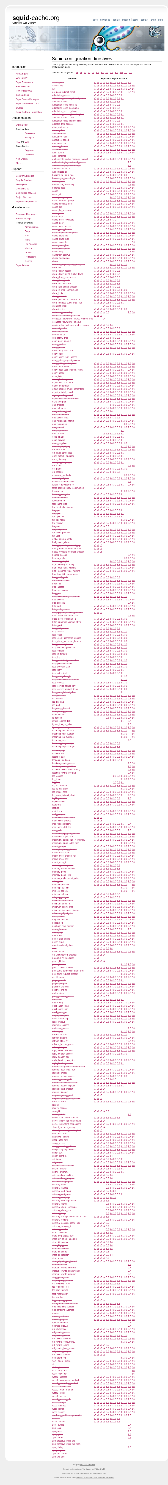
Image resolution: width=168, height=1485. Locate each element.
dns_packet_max (60, 417)
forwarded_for (58, 500)
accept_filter (58, 82)
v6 (85, 72)
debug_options (59, 344)
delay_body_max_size (62, 350)
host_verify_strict (60, 577)
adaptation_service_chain (64, 111)
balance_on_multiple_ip (63, 178)
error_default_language (63, 456)
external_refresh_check (63, 481)
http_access (58, 599)
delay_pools (58, 373)
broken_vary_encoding (63, 184)
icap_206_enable (60, 628)
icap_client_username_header (66, 641)
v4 (93, 72)
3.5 (97, 72)
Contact (144, 19)
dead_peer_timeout (61, 341)
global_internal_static (62, 539)
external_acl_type (60, 478)
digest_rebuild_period (62, 392)
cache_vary (57, 251)
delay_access (58, 347)
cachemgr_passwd (61, 255)
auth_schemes (59, 156)
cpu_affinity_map (60, 338)
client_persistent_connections (66, 299)
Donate (116, 19)
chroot (55, 261)
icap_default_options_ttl (63, 647)
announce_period (60, 140)
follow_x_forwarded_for (63, 485)
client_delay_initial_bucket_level (67, 274)
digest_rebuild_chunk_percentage (68, 389)
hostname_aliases (61, 580)
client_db (56, 267)
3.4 (102, 72)
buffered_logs (58, 188)
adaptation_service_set (63, 117)
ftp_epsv (56, 513)
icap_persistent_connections (65, 660)
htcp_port (56, 593)
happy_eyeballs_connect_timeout (68, 552)
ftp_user (56, 536)
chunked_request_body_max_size (68, 264)
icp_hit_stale (58, 702)
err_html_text (58, 449)
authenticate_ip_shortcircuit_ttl (66, 165)
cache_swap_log (60, 242)
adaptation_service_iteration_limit (68, 114)
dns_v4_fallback (60, 430)
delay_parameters (60, 366)
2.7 (125, 72)
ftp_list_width (58, 520)
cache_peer (58, 223)
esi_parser (57, 469)
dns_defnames (59, 408)
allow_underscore (60, 127)
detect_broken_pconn (62, 379)
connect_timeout (60, 331)
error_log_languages (62, 462)
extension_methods (61, 475)
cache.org (36, 17)
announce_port (59, 143)
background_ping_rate (62, 175)
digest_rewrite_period (62, 395)
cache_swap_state (61, 248)
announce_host (59, 137)
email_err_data (59, 443)
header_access (59, 555)
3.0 (121, 72)
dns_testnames (59, 424)
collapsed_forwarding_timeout (66, 322)
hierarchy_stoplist (60, 561)
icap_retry (57, 670)
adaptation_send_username (65, 108)
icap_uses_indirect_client (64, 692)
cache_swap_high (60, 239)
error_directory (59, 459)
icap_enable (58, 651)
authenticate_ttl (59, 172)
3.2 (111, 72)
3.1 (116, 72)
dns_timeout (58, 427)
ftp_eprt (56, 510)
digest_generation (60, 386)
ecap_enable (58, 437)
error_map (57, 465)
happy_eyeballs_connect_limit (66, 548)
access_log (57, 85)
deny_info (57, 376)
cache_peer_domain (62, 229)
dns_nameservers (60, 414)
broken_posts (58, 181)
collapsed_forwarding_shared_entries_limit (72, 319)
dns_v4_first (58, 433)
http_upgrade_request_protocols (67, 612)
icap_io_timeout (59, 654)
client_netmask (59, 296)
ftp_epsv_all (58, 516)
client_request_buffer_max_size (67, 303)
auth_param (58, 152)
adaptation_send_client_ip (64, 105)
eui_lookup (57, 472)
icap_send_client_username (65, 679)
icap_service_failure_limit (64, 686)
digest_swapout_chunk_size (65, 398)
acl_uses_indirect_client (63, 92)
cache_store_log (60, 235)
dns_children (58, 405)
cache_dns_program (62, 197)
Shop (153, 19)
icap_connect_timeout (62, 644)
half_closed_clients (61, 542)
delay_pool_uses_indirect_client (67, 370)
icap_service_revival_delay (65, 689)
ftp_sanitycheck (59, 529)
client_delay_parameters (64, 277)
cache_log (57, 207)
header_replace (59, 558)
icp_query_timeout (61, 708)
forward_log (58, 491)
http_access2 (58, 603)
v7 (81, 72)
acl (53, 89)
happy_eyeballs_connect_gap (66, 545)
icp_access (57, 698)
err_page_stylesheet (62, 453)
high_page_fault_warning (64, 568)
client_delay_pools (61, 280)
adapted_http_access (62, 124)
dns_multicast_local (61, 411)
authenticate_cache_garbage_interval (70, 159)
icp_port (56, 705)
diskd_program (59, 402)
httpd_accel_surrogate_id (64, 619)
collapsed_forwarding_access (66, 315)
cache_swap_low (60, 245)
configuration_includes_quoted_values (70, 325)
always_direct (58, 130)
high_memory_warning (63, 564)
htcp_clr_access (60, 590)
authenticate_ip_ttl (61, 168)
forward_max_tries (61, 494)
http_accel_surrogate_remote (66, 596)
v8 (77, 72)
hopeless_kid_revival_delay (65, 574)
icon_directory (59, 695)
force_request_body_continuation (68, 488)
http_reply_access (61, 609)
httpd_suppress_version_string (66, 622)
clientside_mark (59, 306)
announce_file (59, 133)
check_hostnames (61, 258)
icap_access (58, 631)
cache (55, 191)
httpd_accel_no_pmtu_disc (65, 615)
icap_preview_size (61, 667)
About (135, 19)
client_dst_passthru (61, 283)
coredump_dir (58, 334)
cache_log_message (62, 210)
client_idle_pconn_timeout (64, 287)
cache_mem (58, 213)
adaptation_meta (60, 101)
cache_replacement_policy (65, 232)
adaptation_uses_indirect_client (67, 121)
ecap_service (58, 440)
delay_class (58, 354)
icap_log (56, 657)
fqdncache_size (59, 504)
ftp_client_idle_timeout (62, 507)
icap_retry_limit (59, 673)
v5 (89, 72)
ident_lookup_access (62, 711)
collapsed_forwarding (62, 312)
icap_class (57, 635)
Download (105, 19)
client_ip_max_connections (65, 290)
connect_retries (59, 328)
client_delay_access (61, 271)
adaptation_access (61, 95)
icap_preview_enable (62, 663)
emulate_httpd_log (61, 446)
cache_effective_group (63, 200)
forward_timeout (60, 497)
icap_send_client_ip (61, 676)
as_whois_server (60, 149)
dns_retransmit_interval (63, 421)
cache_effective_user (62, 204)
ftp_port (56, 526)
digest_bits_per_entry (62, 382)
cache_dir (57, 194)
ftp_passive (57, 523)
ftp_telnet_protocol (61, 532)
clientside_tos (58, 309)
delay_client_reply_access (64, 357)
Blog (160, 19)
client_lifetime (58, 293)
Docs (95, 19)
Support (126, 19)
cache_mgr (57, 216)
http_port (56, 606)
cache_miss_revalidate (63, 220)
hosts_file (56, 584)
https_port (57, 625)
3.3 (106, 72)
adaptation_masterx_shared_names (69, 98)
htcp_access (58, 587)
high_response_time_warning (66, 571)
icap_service (58, 682)
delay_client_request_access (66, 360)
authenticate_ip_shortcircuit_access (69, 162)
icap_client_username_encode (66, 638)
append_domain (60, 146)
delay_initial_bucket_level (64, 363)
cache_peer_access (61, 226)
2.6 (130, 72)
